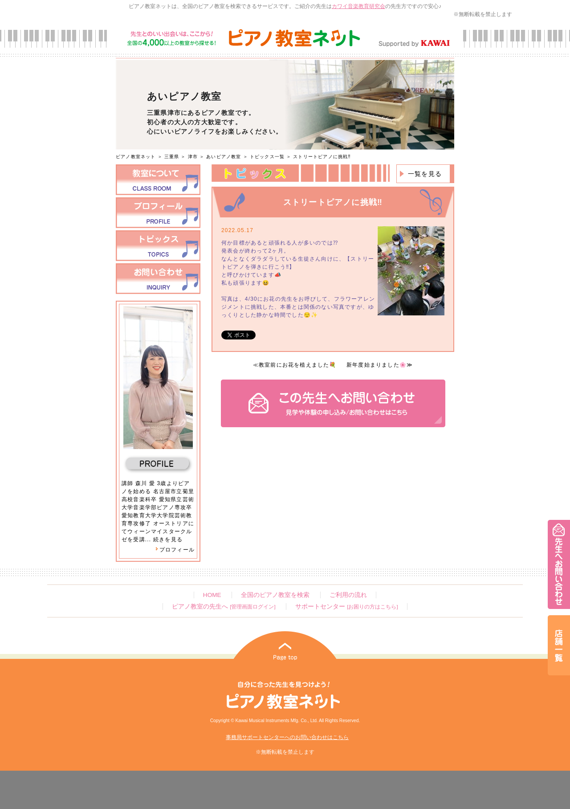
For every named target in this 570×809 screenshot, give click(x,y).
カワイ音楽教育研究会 (358, 6)
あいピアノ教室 (223, 156)
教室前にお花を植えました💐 (298, 365)
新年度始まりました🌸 (376, 365)
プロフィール (175, 550)
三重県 (171, 156)
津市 (193, 156)
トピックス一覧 (267, 156)
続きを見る (168, 539)
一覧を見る (425, 173)
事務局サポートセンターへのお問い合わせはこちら (287, 737)
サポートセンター (346, 606)
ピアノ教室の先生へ (223, 606)
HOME (212, 595)
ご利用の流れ (348, 595)
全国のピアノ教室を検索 (275, 595)
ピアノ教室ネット (136, 156)
